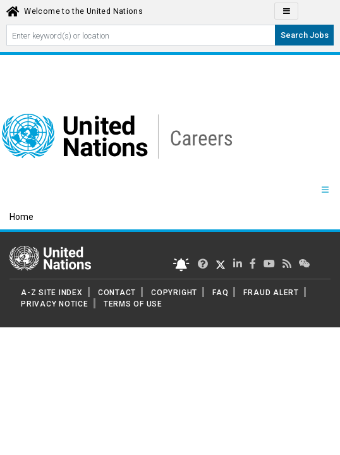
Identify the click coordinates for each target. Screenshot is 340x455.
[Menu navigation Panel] (325, 190)
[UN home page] (50, 257)
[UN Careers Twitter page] (203, 264)
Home (21, 217)
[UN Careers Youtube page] (269, 264)
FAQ (220, 292)
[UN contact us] (304, 264)
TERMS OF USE (133, 304)
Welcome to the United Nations (83, 11)
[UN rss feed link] (286, 264)
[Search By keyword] (141, 35)
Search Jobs (305, 35)
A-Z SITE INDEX (52, 292)
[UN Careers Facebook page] (253, 264)
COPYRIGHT (174, 292)
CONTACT (117, 292)
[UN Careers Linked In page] (237, 264)
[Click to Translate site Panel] (286, 11)
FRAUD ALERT (270, 292)
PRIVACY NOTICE (54, 304)
